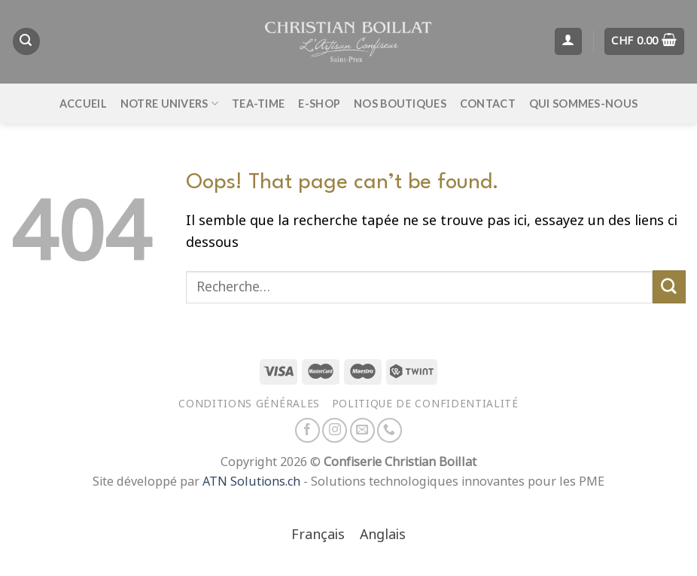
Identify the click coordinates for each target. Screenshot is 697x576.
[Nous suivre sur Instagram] (334, 430)
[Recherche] (26, 41)
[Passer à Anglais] (382, 536)
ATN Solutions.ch (251, 481)
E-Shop (319, 103)
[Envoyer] (669, 286)
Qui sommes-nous (583, 103)
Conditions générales (249, 403)
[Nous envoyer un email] (362, 430)
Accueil (83, 103)
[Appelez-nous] (389, 430)
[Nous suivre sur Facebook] (307, 430)
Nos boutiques (400, 103)
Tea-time (258, 103)
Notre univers (169, 103)
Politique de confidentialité (425, 403)
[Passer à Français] (318, 536)
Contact (488, 103)
